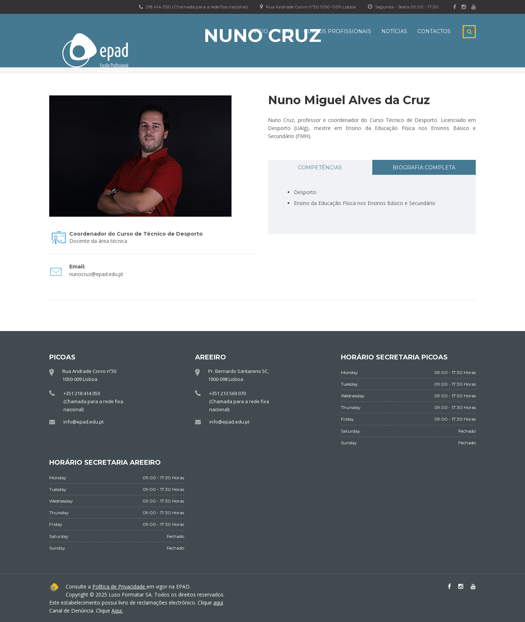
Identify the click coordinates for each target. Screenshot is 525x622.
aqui (218, 602)
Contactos (434, 31)
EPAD (285, 31)
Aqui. (117, 610)
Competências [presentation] (320, 167)
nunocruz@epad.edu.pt (96, 274)
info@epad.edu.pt (83, 421)
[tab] (320, 167)
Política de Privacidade (119, 586)
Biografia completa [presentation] (424, 167)
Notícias (394, 31)
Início (259, 31)
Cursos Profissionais (337, 31)
